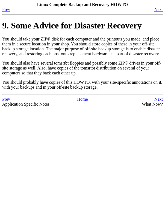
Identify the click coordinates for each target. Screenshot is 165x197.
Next (158, 9)
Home (82, 99)
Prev (6, 9)
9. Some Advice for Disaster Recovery (72, 25)
